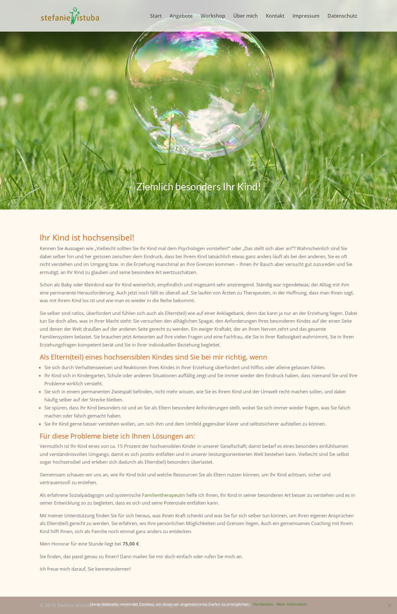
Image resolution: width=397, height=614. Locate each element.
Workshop (213, 16)
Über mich (245, 16)
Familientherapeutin (163, 495)
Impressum (305, 16)
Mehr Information (291, 604)
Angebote (181, 16)
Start (156, 16)
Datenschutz (342, 16)
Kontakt (275, 16)
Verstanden (263, 604)
